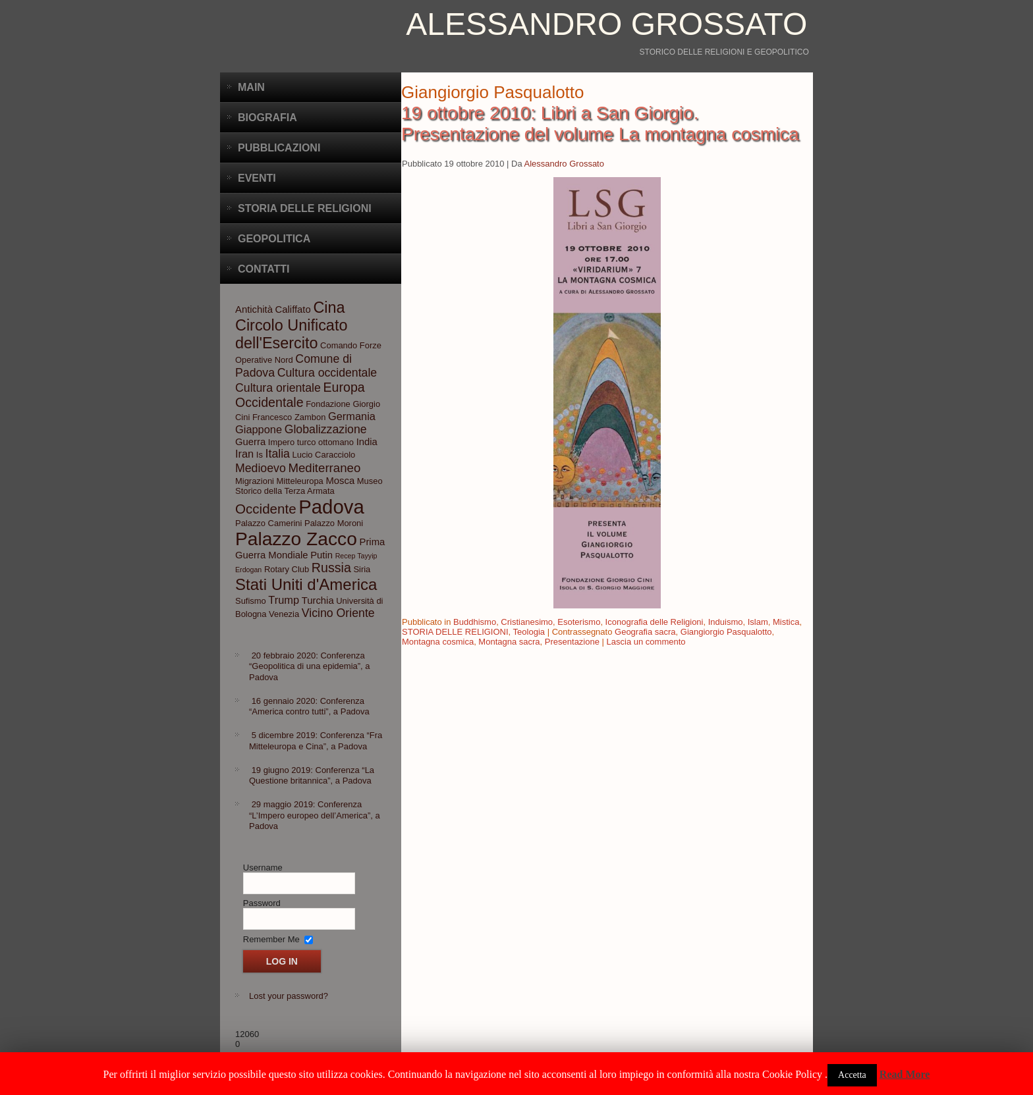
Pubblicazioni (279, 147)
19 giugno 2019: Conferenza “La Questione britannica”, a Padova (311, 775)
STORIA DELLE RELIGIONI (455, 632)
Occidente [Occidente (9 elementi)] (265, 508)
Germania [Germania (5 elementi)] (352, 416)
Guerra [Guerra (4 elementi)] (250, 442)
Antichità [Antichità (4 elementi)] (254, 309)
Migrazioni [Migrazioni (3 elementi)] (254, 481)
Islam (758, 622)
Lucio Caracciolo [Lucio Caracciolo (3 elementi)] (324, 455)
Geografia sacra (645, 632)
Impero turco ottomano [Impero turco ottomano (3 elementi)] (311, 442)
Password (262, 903)
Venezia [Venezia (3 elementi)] (284, 614)
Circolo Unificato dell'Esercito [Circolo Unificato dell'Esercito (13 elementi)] (291, 334)
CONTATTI (264, 269)
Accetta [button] (852, 1075)
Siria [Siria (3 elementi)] (361, 569)
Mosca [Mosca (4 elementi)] (339, 480)
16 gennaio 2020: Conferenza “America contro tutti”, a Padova (309, 706)
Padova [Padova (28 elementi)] (331, 507)
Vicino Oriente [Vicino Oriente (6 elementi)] (338, 613)
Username (263, 867)
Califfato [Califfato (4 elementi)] (293, 309)
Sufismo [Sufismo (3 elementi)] (250, 601)
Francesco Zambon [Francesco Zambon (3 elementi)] (288, 417)
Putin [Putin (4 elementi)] (321, 555)
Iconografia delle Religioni (654, 622)
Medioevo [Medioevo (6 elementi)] (260, 468)
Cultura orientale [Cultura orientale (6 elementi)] (278, 387)
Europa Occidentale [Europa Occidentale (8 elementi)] (300, 395)
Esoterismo (578, 622)
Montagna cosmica (438, 642)
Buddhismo (474, 622)
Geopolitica (274, 238)
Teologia (529, 632)
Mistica (786, 622)
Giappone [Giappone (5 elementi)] (258, 429)
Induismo (725, 622)
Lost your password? (288, 996)
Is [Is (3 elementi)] (259, 455)
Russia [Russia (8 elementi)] (331, 567)
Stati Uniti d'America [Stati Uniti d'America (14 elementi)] (306, 584)
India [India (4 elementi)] (366, 442)
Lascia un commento (646, 642)
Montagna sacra (509, 642)
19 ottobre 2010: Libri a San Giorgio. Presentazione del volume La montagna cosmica (600, 123)
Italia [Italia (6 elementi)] (277, 453)
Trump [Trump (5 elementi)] (283, 600)
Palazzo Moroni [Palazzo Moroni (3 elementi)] (333, 523)
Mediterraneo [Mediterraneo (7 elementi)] (324, 468)
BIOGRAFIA (267, 117)
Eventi (257, 178)
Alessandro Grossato (606, 24)
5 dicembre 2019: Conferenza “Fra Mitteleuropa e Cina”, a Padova (315, 740)
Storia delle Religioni (305, 208)
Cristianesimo (527, 622)
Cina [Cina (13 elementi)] (329, 307)
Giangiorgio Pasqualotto (726, 632)
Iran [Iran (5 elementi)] (244, 454)
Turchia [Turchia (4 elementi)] (318, 600)
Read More (904, 1074)
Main (251, 87)
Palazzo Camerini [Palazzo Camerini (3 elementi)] (268, 523)
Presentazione (572, 642)
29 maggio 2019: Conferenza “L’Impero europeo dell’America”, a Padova (314, 815)
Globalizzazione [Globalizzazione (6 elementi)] (326, 429)
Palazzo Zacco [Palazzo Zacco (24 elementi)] (296, 538)
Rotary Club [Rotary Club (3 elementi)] (286, 569)
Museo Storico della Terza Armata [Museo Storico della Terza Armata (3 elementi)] (309, 486)
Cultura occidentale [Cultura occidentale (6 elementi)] (327, 372)
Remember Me (271, 939)
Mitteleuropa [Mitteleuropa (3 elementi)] (300, 481)
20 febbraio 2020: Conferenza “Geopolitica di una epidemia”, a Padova (309, 666)
